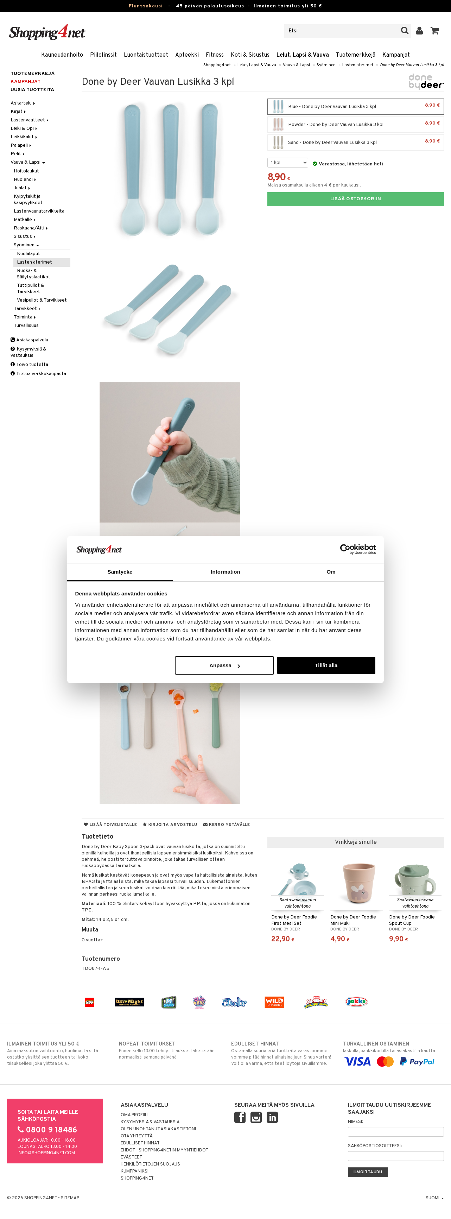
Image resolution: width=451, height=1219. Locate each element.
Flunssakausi (146, 6)
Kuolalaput (28, 254)
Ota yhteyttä (137, 1136)
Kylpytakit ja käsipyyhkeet (28, 200)
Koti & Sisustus (250, 55)
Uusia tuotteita (32, 90)
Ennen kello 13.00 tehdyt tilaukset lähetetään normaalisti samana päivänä (169, 1050)
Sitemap (70, 1198)
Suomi (435, 1198)
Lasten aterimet (357, 65)
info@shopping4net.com (46, 1153)
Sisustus (25, 237)
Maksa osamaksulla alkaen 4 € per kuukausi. (314, 185)
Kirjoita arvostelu (170, 825)
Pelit (18, 154)
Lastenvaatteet (30, 120)
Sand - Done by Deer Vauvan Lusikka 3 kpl (355, 142)
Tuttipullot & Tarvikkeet (30, 289)
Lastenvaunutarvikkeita (39, 211)
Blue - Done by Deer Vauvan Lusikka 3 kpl (355, 107)
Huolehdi (25, 180)
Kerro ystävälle (226, 825)
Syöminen (326, 65)
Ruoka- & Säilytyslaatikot (33, 274)
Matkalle (25, 220)
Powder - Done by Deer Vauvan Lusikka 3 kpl (355, 125)
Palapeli (21, 146)
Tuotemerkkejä (355, 55)
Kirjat (19, 112)
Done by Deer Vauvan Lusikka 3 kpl (412, 65)
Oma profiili (134, 1115)
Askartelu (23, 103)
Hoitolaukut (26, 171)
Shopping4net (217, 65)
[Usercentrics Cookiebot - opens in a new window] (345, 549)
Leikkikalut (24, 137)
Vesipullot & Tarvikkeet (42, 300)
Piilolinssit (103, 55)
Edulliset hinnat (140, 1143)
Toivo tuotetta (29, 365)
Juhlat (22, 188)
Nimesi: (355, 1122)
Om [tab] (330, 572)
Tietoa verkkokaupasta (38, 374)
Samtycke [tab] (120, 572)
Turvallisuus (26, 326)
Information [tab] (225, 572)
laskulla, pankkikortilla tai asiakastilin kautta (393, 1053)
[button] (435, 31)
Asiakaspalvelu (29, 340)
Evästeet (131, 1157)
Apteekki (187, 55)
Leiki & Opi (24, 129)
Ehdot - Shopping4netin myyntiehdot (164, 1150)
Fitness (215, 55)
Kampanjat (396, 55)
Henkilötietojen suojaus (150, 1164)
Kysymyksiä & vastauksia (28, 352)
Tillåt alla (326, 665)
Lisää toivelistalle (110, 825)
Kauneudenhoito (62, 55)
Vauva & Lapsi (296, 65)
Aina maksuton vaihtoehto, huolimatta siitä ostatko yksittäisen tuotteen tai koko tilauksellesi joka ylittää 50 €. (57, 1054)
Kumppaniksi (134, 1171)
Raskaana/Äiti (31, 228)
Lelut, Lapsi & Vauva (303, 55)
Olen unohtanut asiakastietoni (158, 1129)
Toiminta (25, 317)
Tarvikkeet (28, 309)
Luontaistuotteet (146, 55)
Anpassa (224, 665)
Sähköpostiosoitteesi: (375, 1146)
